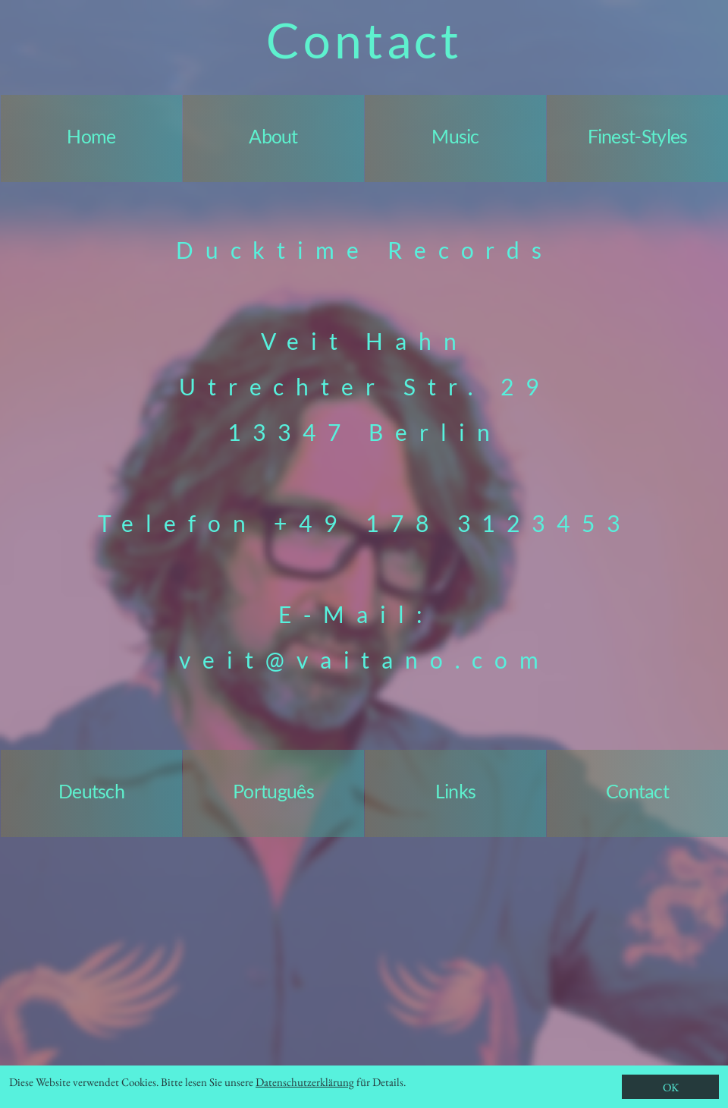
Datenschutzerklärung (305, 1082)
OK (671, 1087)
